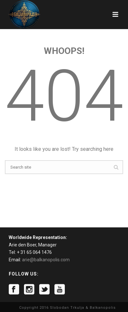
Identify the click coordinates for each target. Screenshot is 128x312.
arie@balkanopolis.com (46, 259)
